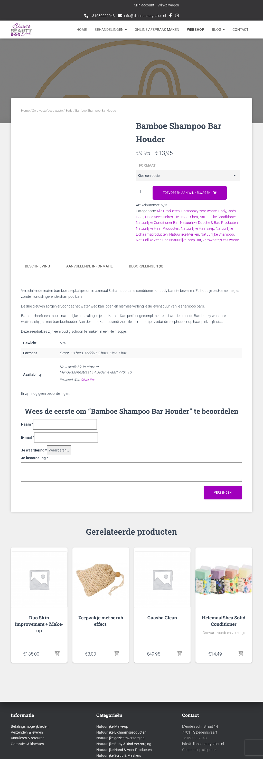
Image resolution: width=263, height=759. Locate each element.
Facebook (170, 16)
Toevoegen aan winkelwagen (187, 193)
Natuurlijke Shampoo (217, 234)
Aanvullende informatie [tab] (89, 266)
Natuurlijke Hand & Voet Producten (124, 749)
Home (82, 29)
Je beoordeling (34, 458)
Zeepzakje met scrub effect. (100, 620)
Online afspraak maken (157, 29)
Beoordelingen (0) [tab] (146, 266)
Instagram (177, 16)
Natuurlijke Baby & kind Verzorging (123, 744)
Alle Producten (168, 211)
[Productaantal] (142, 192)
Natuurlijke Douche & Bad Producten (209, 222)
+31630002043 (102, 16)
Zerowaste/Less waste (47, 110)
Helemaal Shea (186, 217)
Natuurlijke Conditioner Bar (157, 222)
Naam (27, 424)
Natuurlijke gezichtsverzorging (120, 738)
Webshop (195, 29)
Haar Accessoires (159, 217)
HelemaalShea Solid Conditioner (224, 620)
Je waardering (34, 450)
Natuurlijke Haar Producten (157, 228)
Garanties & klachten (27, 744)
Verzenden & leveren (27, 732)
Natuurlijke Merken (184, 234)
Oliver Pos (88, 380)
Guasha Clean (162, 617)
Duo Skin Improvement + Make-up (39, 623)
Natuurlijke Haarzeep (197, 228)
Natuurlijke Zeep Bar (152, 240)
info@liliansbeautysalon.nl (145, 16)
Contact (240, 29)
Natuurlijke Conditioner (218, 217)
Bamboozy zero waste (199, 211)
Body (68, 110)
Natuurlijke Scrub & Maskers (118, 755)
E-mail (27, 437)
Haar (140, 217)
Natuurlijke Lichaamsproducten (121, 732)
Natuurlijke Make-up (112, 726)
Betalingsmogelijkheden (30, 726)
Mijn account (144, 5)
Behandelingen (111, 29)
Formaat (147, 165)
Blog (218, 29)
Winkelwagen (168, 5)
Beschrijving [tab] (37, 266)
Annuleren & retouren (27, 738)
